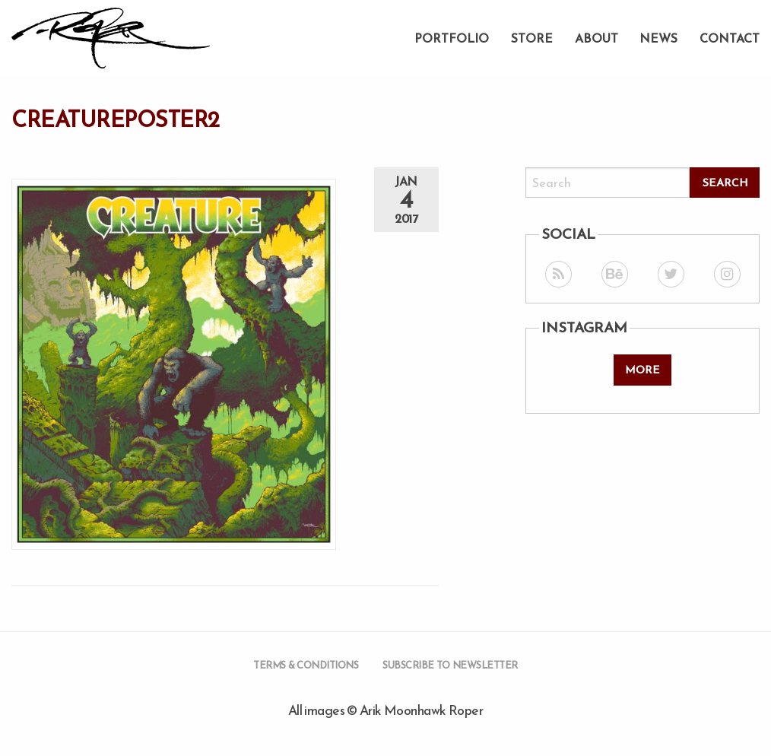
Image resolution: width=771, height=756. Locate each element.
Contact (730, 38)
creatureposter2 (115, 119)
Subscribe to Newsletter (450, 665)
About (596, 38)
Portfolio (451, 38)
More (642, 369)
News (658, 38)
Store (532, 38)
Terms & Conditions (305, 665)
